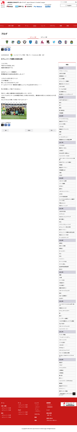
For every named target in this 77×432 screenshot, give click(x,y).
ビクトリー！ (62, 388)
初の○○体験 (62, 245)
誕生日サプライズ (63, 121)
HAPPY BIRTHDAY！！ (64, 100)
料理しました (62, 203)
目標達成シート (62, 76)
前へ (6, 130)
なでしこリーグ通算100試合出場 (66, 232)
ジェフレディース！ (63, 328)
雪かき (60, 269)
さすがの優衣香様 (63, 196)
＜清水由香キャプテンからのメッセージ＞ (67, 394)
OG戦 (60, 277)
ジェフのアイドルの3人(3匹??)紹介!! (66, 305)
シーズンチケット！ (63, 137)
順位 (19, 25)
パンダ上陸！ (62, 342)
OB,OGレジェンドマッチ (65, 216)
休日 (60, 256)
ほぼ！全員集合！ (63, 295)
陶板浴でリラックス (64, 129)
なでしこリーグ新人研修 (65, 227)
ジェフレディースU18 (64, 155)
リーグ (36, 405)
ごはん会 (61, 126)
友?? (60, 105)
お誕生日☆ (61, 282)
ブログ (34, 25)
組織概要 (48, 403)
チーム (26, 25)
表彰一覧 (49, 415)
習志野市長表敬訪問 (64, 266)
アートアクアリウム (63, 118)
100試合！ (61, 150)
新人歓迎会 (61, 110)
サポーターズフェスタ (64, 290)
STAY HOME (62, 86)
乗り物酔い (61, 219)
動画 (61, 25)
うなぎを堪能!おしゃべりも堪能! (66, 321)
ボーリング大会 (62, 261)
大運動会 (61, 370)
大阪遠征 (61, 373)
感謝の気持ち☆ (62, 288)
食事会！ (61, 248)
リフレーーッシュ (63, 71)
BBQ (60, 221)
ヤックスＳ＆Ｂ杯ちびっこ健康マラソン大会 (67, 200)
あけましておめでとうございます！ (66, 356)
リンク (75, 25)
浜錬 (60, 172)
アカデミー (37, 411)
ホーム (1, 25)
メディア (37, 407)
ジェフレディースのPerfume (65, 380)
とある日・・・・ (63, 345)
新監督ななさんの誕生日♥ (65, 139)
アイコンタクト (62, 367)
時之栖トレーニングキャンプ (66, 94)
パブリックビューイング (65, 224)
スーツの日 (61, 280)
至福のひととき (62, 308)
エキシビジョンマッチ (64, 350)
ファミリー (61, 258)
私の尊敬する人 (62, 91)
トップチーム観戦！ (64, 318)
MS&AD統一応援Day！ (64, 153)
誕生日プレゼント (63, 386)
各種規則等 (49, 407)
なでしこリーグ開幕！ (64, 81)
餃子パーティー (62, 229)
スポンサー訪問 (62, 181)
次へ (52, 130)
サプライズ (61, 214)
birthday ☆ (61, 347)
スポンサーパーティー (64, 191)
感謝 (60, 131)
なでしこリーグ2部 (6, 410)
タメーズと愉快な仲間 (64, 352)
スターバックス (62, 339)
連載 (68, 25)
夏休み (60, 188)
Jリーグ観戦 (62, 183)
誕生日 (60, 362)
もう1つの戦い (62, 124)
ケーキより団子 (62, 89)
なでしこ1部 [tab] (33, 37)
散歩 (60, 293)
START (60, 175)
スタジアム (52, 25)
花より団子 (61, 323)
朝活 (60, 107)
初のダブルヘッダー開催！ (65, 162)
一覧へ (29, 130)
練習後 (60, 383)
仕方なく (61, 186)
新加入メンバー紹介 (64, 234)
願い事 (60, 375)
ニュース (43, 25)
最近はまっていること (64, 84)
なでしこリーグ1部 (6, 408)
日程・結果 (10, 25)
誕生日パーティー (63, 167)
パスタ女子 (61, 145)
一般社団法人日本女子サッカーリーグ (26, 2)
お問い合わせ (49, 418)
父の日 (60, 194)
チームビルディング (63, 237)
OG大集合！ (62, 285)
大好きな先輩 (62, 73)
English (69, 5)
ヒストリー (49, 405)
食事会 (60, 243)
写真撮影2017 (62, 170)
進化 (60, 102)
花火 (60, 253)
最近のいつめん (62, 148)
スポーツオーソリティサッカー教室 (67, 159)
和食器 (60, 164)
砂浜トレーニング (63, 205)
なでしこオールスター (64, 310)
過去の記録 (49, 413)
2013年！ (61, 298)
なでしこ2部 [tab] (44, 37)
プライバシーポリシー (52, 420)
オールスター (62, 251)
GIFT (60, 134)
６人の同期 (61, 78)
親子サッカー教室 (63, 391)
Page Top (74, 393)
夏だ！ (60, 315)
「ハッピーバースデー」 (64, 337)
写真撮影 (61, 113)
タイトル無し (62, 264)
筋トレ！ (61, 378)
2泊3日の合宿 (62, 211)
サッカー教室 (62, 334)
